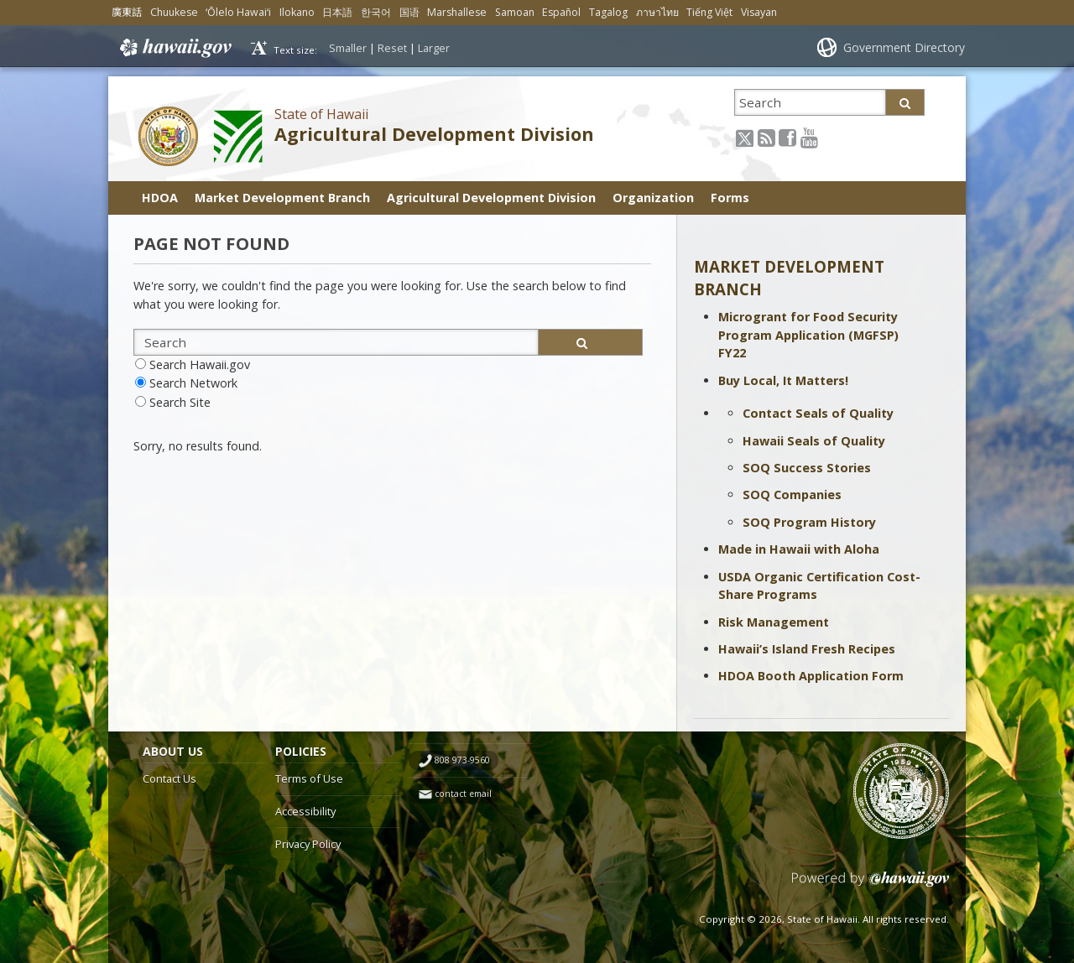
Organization (653, 198)
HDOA (160, 198)
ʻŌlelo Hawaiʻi (238, 12)
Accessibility (305, 811)
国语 (409, 12)
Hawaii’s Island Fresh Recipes (806, 649)
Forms (730, 198)
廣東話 (127, 12)
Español (561, 12)
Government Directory (904, 47)
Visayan (759, 12)
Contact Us (169, 778)
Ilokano (297, 12)
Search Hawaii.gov (199, 364)
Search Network (193, 383)
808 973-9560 (462, 760)
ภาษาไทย (657, 12)
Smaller (348, 47)
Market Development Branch (282, 198)
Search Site (180, 402)
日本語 (337, 12)
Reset (392, 47)
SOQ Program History (809, 522)
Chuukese (174, 12)
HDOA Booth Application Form (811, 676)
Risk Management (773, 622)
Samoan (514, 12)
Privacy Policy (308, 843)
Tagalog (608, 12)
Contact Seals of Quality (818, 413)
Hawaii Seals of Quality (814, 441)
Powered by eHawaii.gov (870, 885)
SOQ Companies (792, 494)
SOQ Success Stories (807, 468)
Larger (434, 47)
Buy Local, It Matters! (783, 380)
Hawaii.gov (174, 47)
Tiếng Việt (709, 12)
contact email (463, 793)
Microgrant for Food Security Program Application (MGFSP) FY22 (808, 335)
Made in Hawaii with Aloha (798, 549)
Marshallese (457, 12)
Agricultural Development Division (434, 133)
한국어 (376, 12)
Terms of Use (309, 778)
